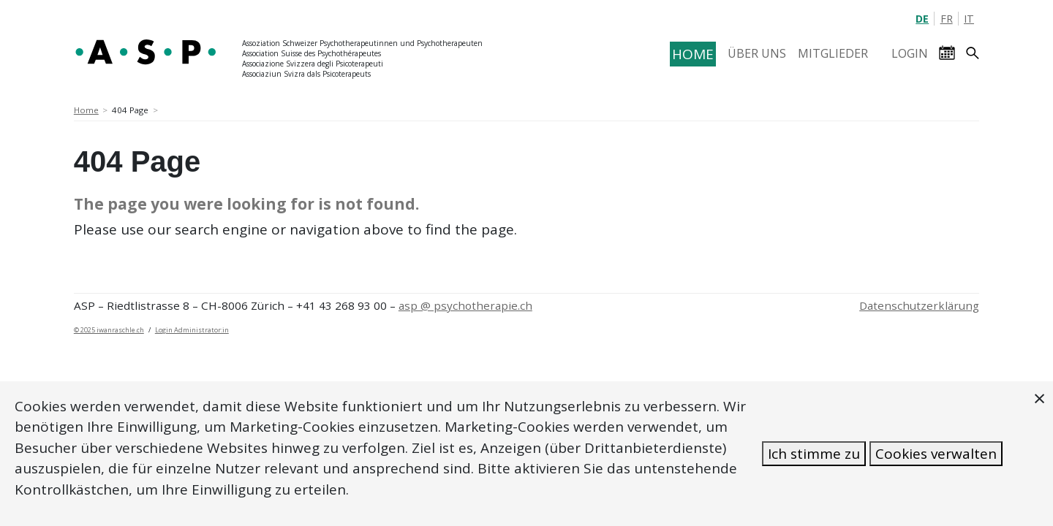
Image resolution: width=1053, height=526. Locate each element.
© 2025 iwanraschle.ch (109, 330)
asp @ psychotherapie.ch (465, 305)
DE (922, 19)
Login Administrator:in (192, 330)
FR (946, 19)
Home (86, 109)
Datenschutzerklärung (919, 305)
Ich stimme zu (814, 453)
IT (969, 19)
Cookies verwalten (936, 453)
